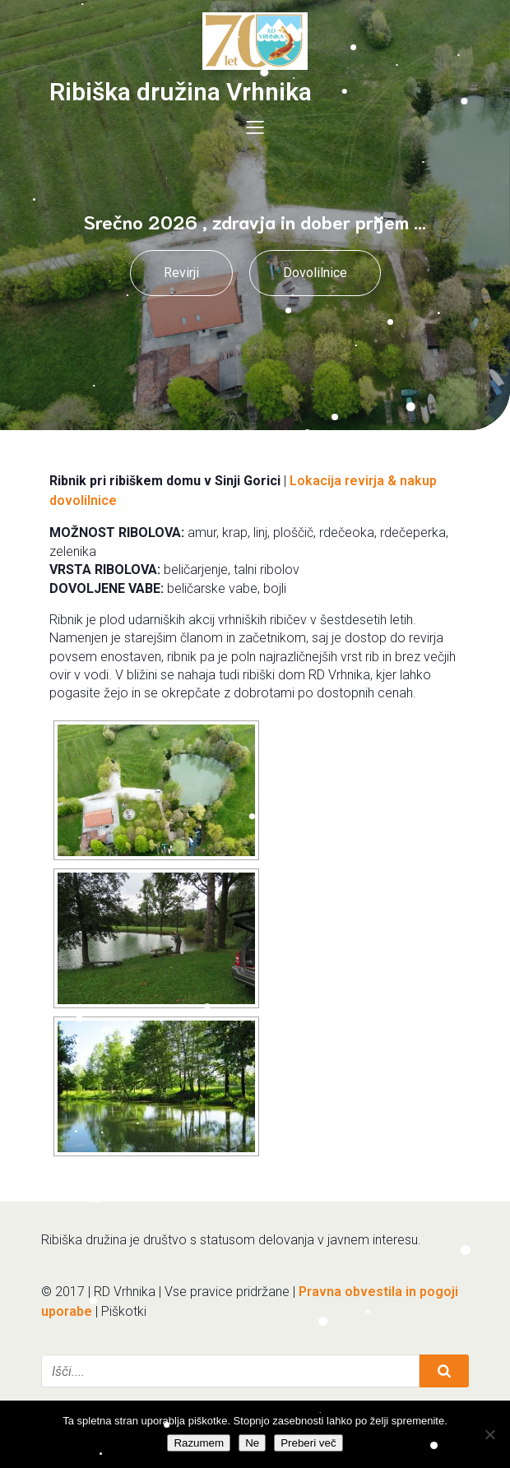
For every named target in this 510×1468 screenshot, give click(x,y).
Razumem (199, 1443)
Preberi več (308, 1443)
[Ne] (489, 1434)
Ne (252, 1443)
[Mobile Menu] (255, 126)
